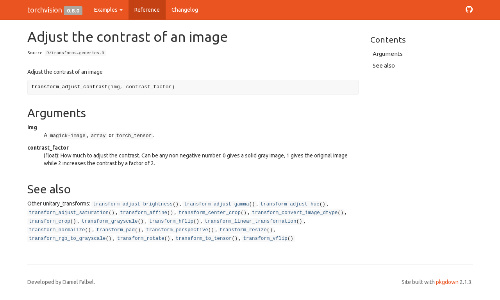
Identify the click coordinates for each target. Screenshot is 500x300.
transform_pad (115, 230)
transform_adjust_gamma (216, 204)
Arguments (388, 53)
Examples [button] (108, 10)
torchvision (44, 10)
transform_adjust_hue (290, 204)
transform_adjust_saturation (69, 213)
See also (384, 65)
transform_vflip (265, 238)
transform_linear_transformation (250, 221)
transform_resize (243, 230)
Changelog (184, 10)
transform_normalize (57, 230)
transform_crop (49, 221)
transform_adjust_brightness (133, 204)
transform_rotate (140, 238)
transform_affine (143, 213)
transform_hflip (171, 221)
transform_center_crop (210, 213)
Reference (147, 10)
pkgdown (447, 282)
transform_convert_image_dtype (295, 213)
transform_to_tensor (204, 238)
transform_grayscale (110, 221)
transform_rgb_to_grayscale (67, 238)
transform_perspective (177, 230)
